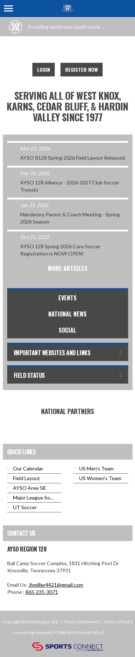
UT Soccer (25, 507)
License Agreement (32, 632)
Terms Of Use (116, 621)
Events (67, 298)
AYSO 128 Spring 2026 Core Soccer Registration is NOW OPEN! (60, 250)
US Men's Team (96, 468)
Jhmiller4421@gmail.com (55, 585)
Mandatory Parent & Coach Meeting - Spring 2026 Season (70, 218)
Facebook (50, 50)
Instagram (82, 50)
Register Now (81, 69)
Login (43, 69)
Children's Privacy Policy (78, 632)
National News (67, 314)
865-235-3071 (42, 592)
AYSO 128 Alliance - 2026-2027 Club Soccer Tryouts (69, 186)
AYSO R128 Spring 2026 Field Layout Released (72, 158)
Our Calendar (28, 468)
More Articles (67, 268)
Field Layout (26, 478)
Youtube (66, 50)
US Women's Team (100, 478)
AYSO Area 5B (29, 488)
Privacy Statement (81, 621)
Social (67, 330)
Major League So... (33, 497)
